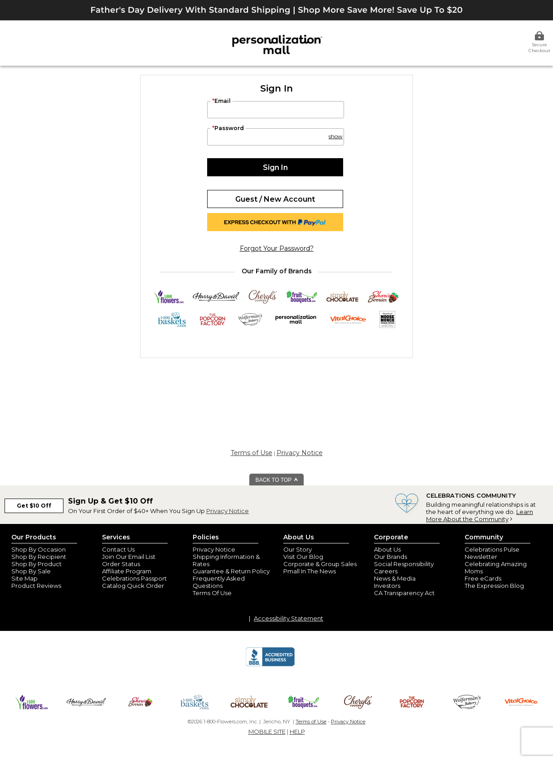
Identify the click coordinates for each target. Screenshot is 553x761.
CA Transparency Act (404, 592)
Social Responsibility (404, 563)
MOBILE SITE (267, 731)
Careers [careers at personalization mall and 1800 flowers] (386, 571)
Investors (387, 585)
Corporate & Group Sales (320, 563)
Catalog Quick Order (133, 585)
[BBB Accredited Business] (270, 665)
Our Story (297, 549)
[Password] (275, 136)
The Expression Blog (494, 585)
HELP (297, 731)
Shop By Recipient (38, 556)
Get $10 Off (34, 505)
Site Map (24, 578)
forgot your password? (277, 248)
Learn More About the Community (479, 515)
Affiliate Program (126, 571)
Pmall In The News (309, 571)
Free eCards (483, 578)
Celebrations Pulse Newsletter (492, 553)
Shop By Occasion (38, 549)
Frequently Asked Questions (219, 582)
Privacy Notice (299, 453)
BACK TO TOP (277, 480)
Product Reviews (36, 585)
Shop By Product (36, 563)
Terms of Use (251, 453)
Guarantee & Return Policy (231, 571)
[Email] (275, 109)
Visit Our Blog (303, 556)
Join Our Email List (128, 556)
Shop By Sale (31, 571)
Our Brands (390, 556)
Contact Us (118, 549)
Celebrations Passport (134, 578)
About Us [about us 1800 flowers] (387, 549)
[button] (335, 132)
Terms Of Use (212, 592)
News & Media (395, 578)
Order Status (121, 563)
